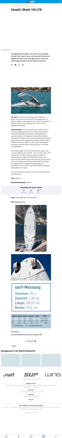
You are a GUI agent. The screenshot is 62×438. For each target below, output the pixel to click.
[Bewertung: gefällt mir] (31, 190)
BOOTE (20, 426)
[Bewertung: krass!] (38, 190)
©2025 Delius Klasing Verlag (31, 432)
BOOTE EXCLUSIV (26, 426)
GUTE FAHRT (46, 426)
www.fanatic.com (20, 201)
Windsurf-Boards (24, 22)
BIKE (33, 426)
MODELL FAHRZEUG (55, 426)
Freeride (32, 22)
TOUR (36, 426)
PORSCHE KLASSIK (24, 428)
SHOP (3, 426)
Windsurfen (16, 22)
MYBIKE (41, 426)
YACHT (7, 426)
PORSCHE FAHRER (33, 428)
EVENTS (40, 428)
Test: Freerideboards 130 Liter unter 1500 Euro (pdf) (26, 333)
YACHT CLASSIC (14, 426)
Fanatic (14, 361)
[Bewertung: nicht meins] (24, 190)
